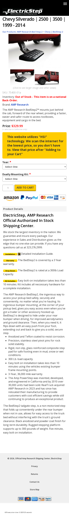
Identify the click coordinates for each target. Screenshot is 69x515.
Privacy (34, 466)
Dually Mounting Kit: (16, 174)
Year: (6, 162)
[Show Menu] (65, 3)
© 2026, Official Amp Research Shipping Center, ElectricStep (35, 458)
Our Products (9, 31)
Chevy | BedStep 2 (54, 31)
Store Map (34, 489)
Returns (34, 474)
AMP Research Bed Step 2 (29, 31)
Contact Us (34, 482)
